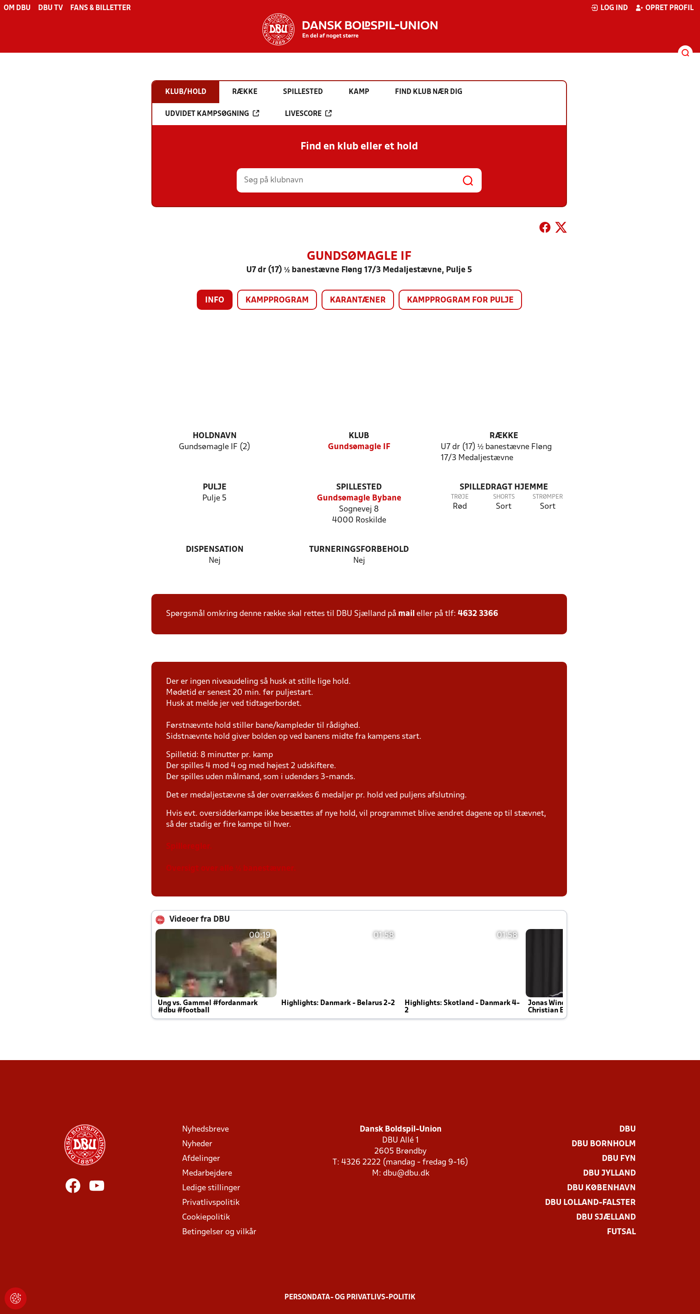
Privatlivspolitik (210, 1203)
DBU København (601, 1188)
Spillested (359, 487)
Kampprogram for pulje (460, 300)
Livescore (308, 113)
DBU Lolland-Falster (590, 1203)
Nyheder (197, 1144)
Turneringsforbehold (359, 550)
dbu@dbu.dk (406, 1173)
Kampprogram (277, 300)
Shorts (504, 497)
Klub (359, 436)
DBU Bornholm (604, 1144)
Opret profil (664, 8)
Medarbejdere (207, 1173)
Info (214, 300)
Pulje (215, 487)
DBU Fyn (619, 1159)
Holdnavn (215, 436)
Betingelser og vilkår (219, 1232)
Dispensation (215, 550)
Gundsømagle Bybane (359, 498)
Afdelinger (201, 1159)
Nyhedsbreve (205, 1129)
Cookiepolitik (206, 1217)
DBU (627, 1129)
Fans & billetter (100, 8)
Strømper (548, 497)
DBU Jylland (609, 1173)
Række (503, 436)
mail (406, 614)
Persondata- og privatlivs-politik (350, 1297)
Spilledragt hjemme (504, 487)
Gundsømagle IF (359, 447)
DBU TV (50, 8)
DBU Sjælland (606, 1217)
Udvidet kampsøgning (212, 113)
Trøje (460, 497)
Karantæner (358, 300)
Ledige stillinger (211, 1188)
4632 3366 (478, 614)
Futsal (621, 1232)
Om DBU (17, 8)
